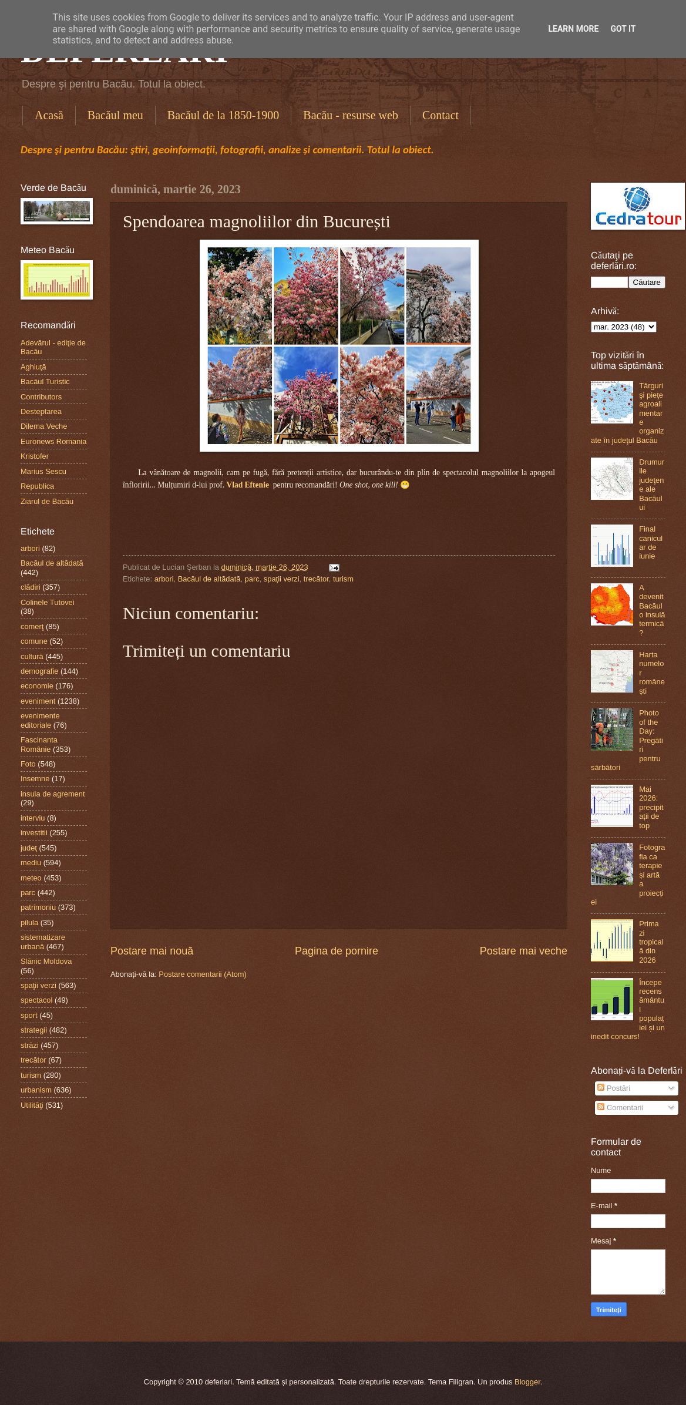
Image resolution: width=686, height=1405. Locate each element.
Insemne (35, 778)
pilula (29, 922)
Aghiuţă (33, 366)
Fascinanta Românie (39, 744)
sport (29, 1015)
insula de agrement (53, 793)
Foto (28, 763)
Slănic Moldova (46, 961)
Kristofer (35, 456)
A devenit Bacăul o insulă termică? (652, 610)
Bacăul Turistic (45, 381)
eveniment (38, 701)
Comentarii (620, 1107)
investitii (34, 832)
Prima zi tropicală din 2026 (651, 941)
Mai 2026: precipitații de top (651, 807)
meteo (31, 877)
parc (252, 578)
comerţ (32, 626)
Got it (622, 28)
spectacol (36, 1000)
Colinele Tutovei (48, 602)
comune (34, 641)
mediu (31, 862)
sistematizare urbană (43, 941)
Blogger (527, 1381)
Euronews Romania (53, 441)
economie (37, 685)
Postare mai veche (523, 951)
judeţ (29, 847)
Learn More (573, 28)
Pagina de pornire (336, 951)
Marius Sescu (43, 471)
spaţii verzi (282, 578)
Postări (613, 1088)
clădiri (31, 587)
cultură (32, 656)
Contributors (41, 396)
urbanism (36, 1089)
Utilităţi (32, 1105)
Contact (440, 115)
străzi (30, 1045)
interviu (33, 818)
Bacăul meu (115, 115)
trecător (316, 578)
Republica (37, 486)
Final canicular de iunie (651, 542)
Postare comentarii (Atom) (203, 974)
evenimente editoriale (40, 720)
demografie (39, 671)
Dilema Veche (44, 426)
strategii (34, 1030)
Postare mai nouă (151, 951)
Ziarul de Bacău (47, 501)
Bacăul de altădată (209, 578)
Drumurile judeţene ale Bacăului (651, 485)
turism (343, 578)
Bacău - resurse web (350, 115)
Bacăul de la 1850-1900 (223, 115)
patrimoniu (38, 907)
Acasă (49, 115)
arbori (164, 578)
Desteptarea (41, 411)
